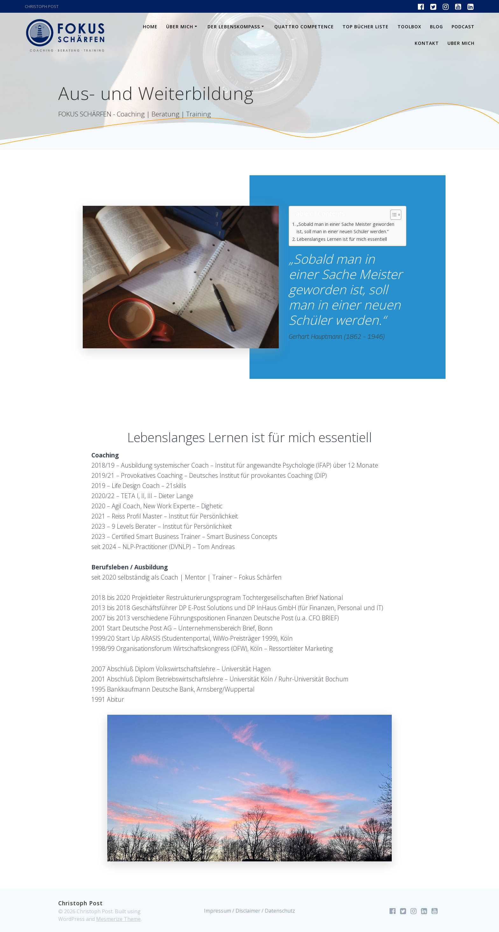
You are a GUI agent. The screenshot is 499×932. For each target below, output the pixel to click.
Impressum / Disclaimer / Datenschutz (249, 910)
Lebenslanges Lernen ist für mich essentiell (342, 239)
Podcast (463, 27)
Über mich (179, 27)
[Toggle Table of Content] (392, 214)
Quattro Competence (304, 27)
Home (150, 27)
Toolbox (409, 27)
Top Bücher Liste (365, 27)
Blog (436, 27)
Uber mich (460, 43)
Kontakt (427, 43)
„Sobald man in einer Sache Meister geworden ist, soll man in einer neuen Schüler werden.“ (345, 227)
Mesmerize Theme (118, 918)
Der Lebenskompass (233, 27)
